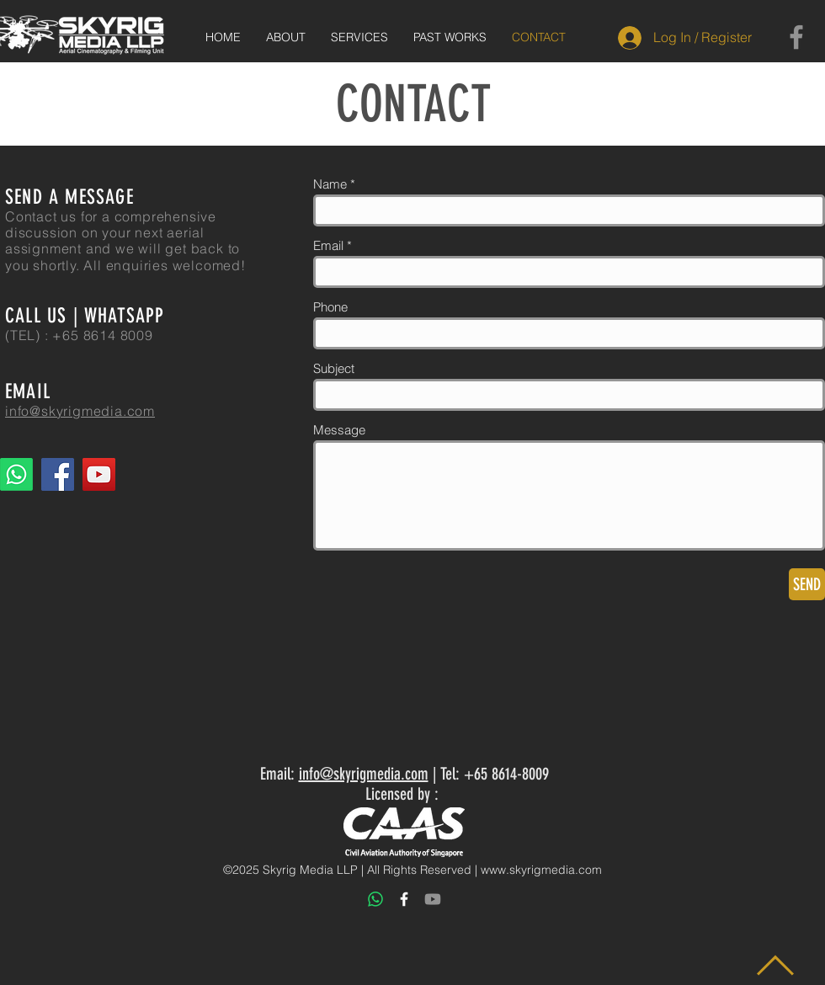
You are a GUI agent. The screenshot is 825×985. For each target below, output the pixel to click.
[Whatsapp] (16, 474)
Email (328, 245)
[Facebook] (796, 37)
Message (339, 429)
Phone (330, 307)
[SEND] (807, 584)
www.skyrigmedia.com (541, 869)
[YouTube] (98, 474)
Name (330, 184)
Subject (333, 368)
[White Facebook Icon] (404, 899)
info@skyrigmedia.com (363, 774)
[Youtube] (432, 899)
